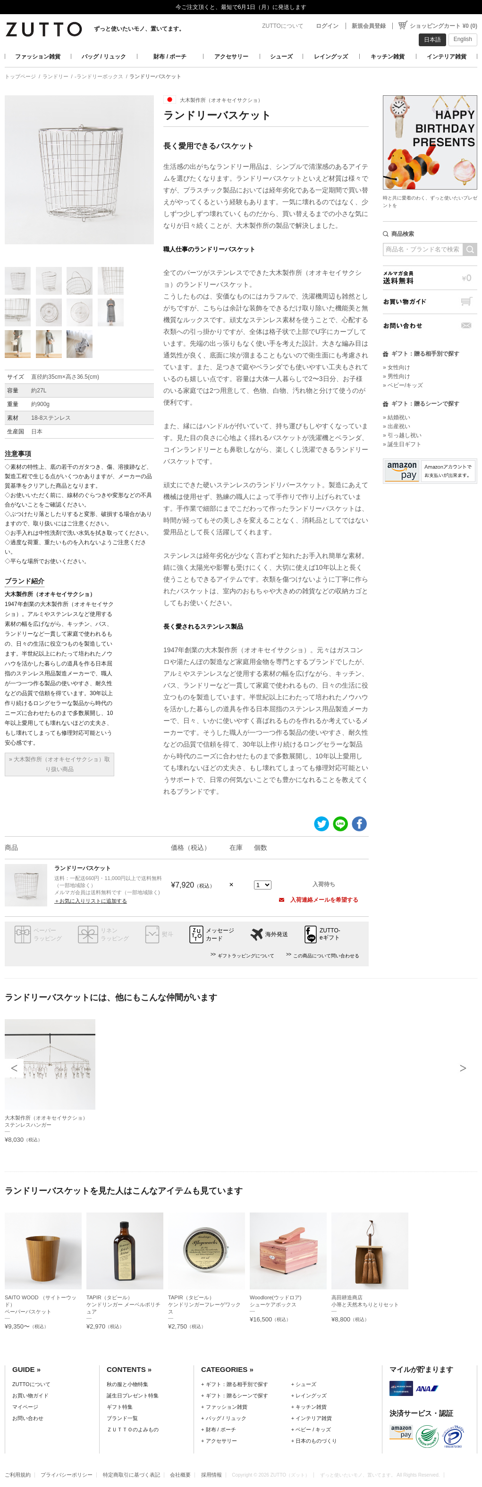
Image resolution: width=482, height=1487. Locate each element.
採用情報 (211, 1475)
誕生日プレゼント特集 (133, 1395)
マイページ (25, 1407)
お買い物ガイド (430, 302)
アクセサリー (231, 56)
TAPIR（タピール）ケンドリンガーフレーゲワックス (204, 1304)
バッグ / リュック (104, 56)
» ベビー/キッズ (403, 385)
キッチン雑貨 (388, 56)
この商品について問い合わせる (326, 955)
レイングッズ (331, 56)
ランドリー (55, 76)
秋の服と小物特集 (127, 1384)
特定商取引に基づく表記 (131, 1475)
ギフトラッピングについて (246, 955)
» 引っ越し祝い (402, 435)
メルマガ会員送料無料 (430, 278)
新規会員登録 (369, 26)
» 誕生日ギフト (402, 444)
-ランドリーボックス (99, 76)
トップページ (20, 76)
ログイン (327, 26)
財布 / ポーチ (169, 56)
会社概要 (180, 1475)
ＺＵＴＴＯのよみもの (133, 1429)
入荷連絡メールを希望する (318, 900)
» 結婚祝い (396, 417)
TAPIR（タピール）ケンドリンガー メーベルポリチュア (123, 1304)
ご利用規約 (18, 1475)
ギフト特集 (120, 1407)
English (463, 39)
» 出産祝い (396, 426)
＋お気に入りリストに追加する (90, 901)
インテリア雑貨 (446, 56)
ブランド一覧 (122, 1418)
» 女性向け (396, 367)
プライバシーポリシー (67, 1475)
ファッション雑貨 (37, 56)
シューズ (281, 56)
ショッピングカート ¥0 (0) (443, 26)
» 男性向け (396, 376)
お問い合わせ (430, 326)
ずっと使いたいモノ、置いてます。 (139, 28)
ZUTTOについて (283, 26)
